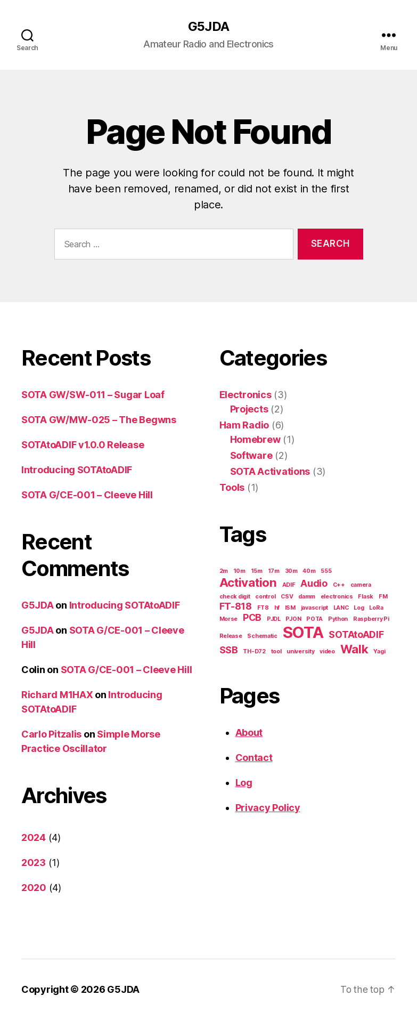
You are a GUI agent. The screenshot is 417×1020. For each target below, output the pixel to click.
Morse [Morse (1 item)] (228, 619)
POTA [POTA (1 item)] (314, 619)
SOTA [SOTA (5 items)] (303, 633)
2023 (33, 863)
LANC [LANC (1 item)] (341, 608)
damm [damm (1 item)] (306, 597)
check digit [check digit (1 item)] (234, 597)
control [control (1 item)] (265, 597)
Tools (232, 487)
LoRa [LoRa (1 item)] (376, 608)
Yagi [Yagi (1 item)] (379, 652)
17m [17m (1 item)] (274, 571)
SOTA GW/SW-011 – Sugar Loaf (93, 395)
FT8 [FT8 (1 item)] (263, 608)
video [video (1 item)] (327, 652)
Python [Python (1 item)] (338, 619)
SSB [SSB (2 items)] (228, 650)
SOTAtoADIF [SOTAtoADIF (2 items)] (356, 635)
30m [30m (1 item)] (291, 571)
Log (243, 783)
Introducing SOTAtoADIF (76, 470)
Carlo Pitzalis (51, 734)
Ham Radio (244, 425)
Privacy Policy (267, 808)
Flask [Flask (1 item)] (365, 597)
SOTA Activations (270, 471)
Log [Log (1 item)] (359, 608)
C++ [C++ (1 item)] (339, 585)
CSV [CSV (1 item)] (287, 597)
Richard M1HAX (57, 695)
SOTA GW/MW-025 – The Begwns (98, 420)
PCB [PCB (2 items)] (252, 618)
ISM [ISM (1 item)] (290, 608)
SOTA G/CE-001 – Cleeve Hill (87, 495)
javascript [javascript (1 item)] (314, 608)
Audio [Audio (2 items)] (314, 583)
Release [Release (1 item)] (230, 636)
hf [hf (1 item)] (277, 608)
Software (251, 456)
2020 (33, 888)
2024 (33, 838)
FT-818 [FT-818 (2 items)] (235, 606)
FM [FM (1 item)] (383, 597)
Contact (254, 758)
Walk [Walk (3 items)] (354, 649)
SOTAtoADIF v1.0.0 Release (82, 445)
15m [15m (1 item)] (257, 571)
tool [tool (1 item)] (276, 652)
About (249, 733)
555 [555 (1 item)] (326, 571)
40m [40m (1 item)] (308, 571)
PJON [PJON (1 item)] (293, 619)
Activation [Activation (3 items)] (248, 583)
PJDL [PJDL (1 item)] (274, 619)
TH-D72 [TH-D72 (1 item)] (254, 652)
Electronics (245, 395)
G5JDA (208, 26)
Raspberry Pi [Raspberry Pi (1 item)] (371, 619)
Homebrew (255, 440)
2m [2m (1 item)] (223, 571)
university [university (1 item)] (300, 652)
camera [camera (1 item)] (360, 585)
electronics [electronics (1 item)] (337, 597)
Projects (249, 409)
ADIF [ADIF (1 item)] (289, 585)
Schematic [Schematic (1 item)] (262, 636)
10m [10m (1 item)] (239, 571)
